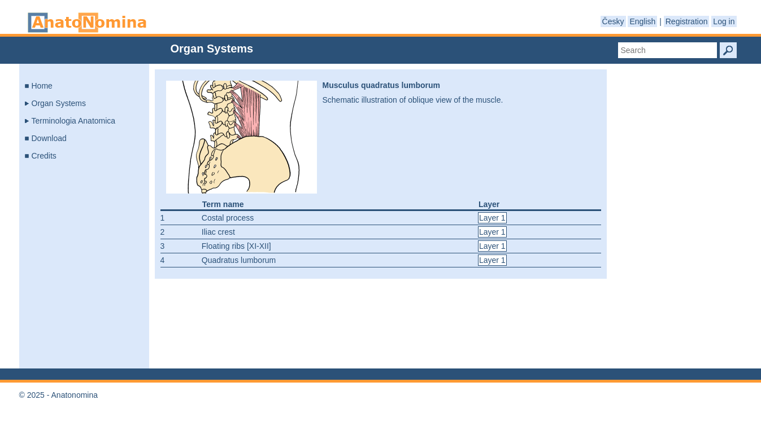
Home (42, 85)
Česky (613, 21)
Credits (44, 155)
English (642, 21)
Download (49, 138)
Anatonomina (87, 22)
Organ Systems (59, 103)
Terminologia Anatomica (74, 120)
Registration (687, 21)
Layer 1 (492, 217)
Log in (723, 21)
